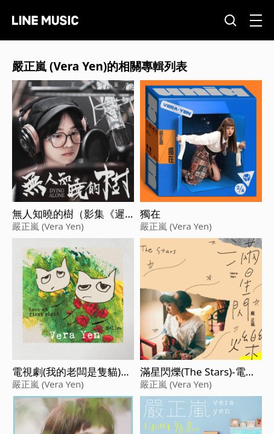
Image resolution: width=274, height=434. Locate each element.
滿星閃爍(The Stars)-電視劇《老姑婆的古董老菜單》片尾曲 (198, 372)
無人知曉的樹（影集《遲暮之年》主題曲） (68, 214)
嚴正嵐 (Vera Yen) (48, 226)
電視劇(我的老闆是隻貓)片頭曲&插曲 (71, 372)
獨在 (150, 214)
